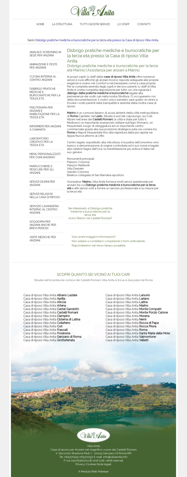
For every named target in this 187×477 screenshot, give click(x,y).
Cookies (91, 464)
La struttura (62, 24)
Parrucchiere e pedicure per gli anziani (42, 169)
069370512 (86, 457)
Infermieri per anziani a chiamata (45, 128)
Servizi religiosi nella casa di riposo (45, 195)
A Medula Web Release (93, 471)
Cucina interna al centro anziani (43, 78)
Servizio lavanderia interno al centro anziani (44, 209)
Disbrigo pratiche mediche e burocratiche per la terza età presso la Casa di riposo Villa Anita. (97, 40)
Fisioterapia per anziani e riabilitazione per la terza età (45, 112)
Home (40, 24)
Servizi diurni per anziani (42, 183)
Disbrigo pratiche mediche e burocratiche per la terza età (45, 93)
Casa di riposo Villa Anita (50, 295)
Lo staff (123, 24)
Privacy (81, 464)
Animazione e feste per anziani (43, 66)
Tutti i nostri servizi (95, 24)
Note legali (104, 464)
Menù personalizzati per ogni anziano (45, 155)
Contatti (143, 24)
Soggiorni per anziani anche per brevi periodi (43, 225)
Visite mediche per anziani (43, 238)
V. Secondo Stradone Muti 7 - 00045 (79, 453)
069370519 (71, 457)
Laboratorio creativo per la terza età (41, 142)
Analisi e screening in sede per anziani (45, 53)
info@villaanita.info (115, 457)
